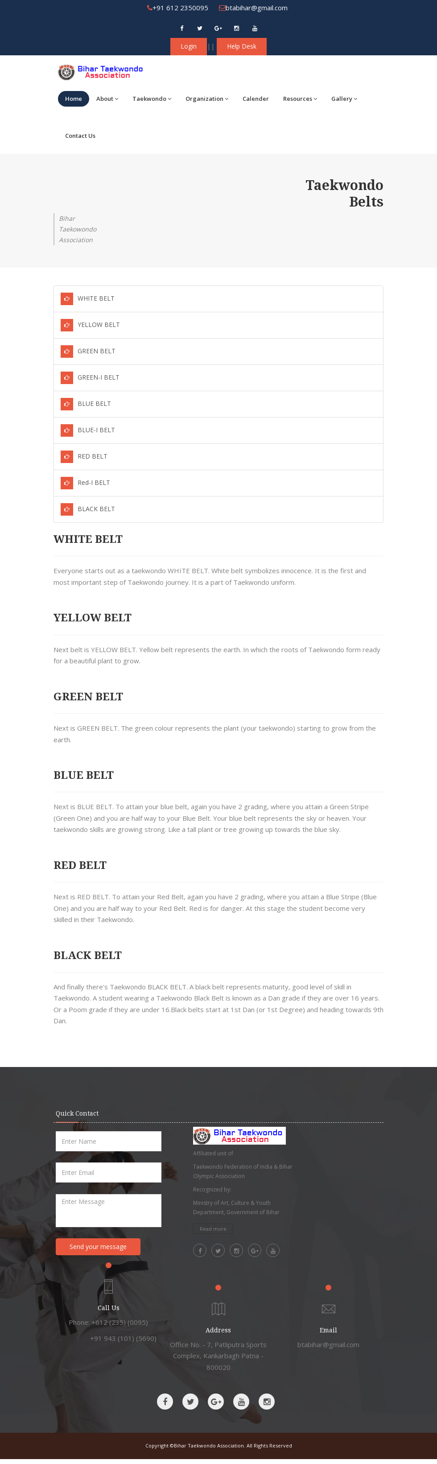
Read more (213, 1228)
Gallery (344, 99)
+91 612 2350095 (177, 7)
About (107, 99)
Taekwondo (151, 99)
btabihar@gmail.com (253, 7)
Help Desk (241, 46)
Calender (256, 99)
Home (73, 99)
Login (189, 46)
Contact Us (80, 136)
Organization (207, 99)
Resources (300, 99)
